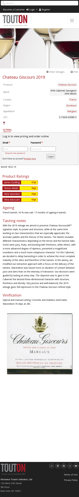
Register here (30, 158)
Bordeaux (71, 105)
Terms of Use (71, 474)
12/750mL (8, 130)
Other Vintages (55, 71)
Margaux (71, 111)
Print (74, 71)
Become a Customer (14, 9)
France (72, 99)
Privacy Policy (71, 480)
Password (37, 142)
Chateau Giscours (67, 84)
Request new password (15, 153)
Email (6, 142)
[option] (39, 343)
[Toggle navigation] (71, 20)
